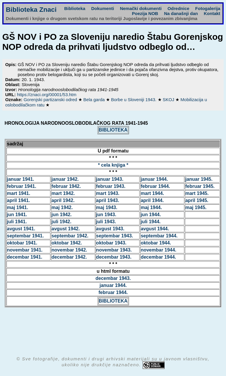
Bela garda (94, 99)
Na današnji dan (181, 13)
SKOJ (169, 99)
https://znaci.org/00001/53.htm (47, 94)
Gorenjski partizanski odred (51, 99)
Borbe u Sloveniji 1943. (134, 99)
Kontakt (212, 13)
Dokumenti (102, 8)
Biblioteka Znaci (31, 9)
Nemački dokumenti (141, 8)
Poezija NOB (145, 13)
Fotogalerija (207, 8)
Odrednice (178, 8)
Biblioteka (74, 8)
